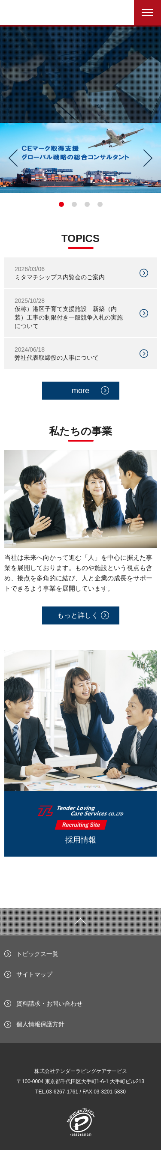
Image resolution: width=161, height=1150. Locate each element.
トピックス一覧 (37, 953)
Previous (10, 158)
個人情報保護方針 (40, 1024)
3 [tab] (87, 204)
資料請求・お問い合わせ (49, 1003)
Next (151, 158)
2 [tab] (74, 204)
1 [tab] (61, 204)
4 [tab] (100, 204)
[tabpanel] (80, 158)
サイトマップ (34, 974)
